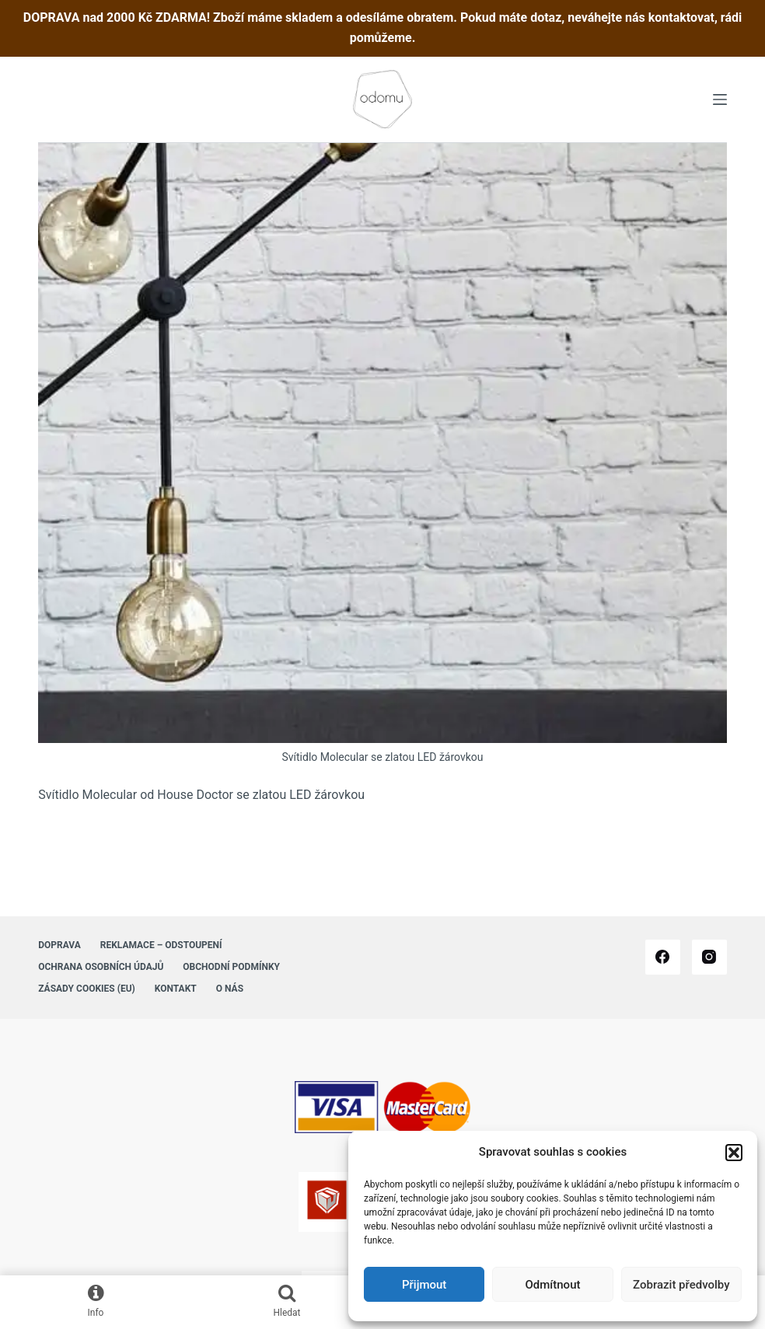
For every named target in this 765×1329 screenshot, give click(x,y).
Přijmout (424, 1285)
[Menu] (720, 99)
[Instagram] (709, 957)
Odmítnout (553, 1285)
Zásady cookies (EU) (86, 988)
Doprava (59, 945)
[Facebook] (662, 957)
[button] (734, 1152)
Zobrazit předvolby (681, 1285)
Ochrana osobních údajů (100, 966)
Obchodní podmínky (231, 966)
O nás (229, 988)
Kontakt (176, 988)
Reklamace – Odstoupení (161, 945)
